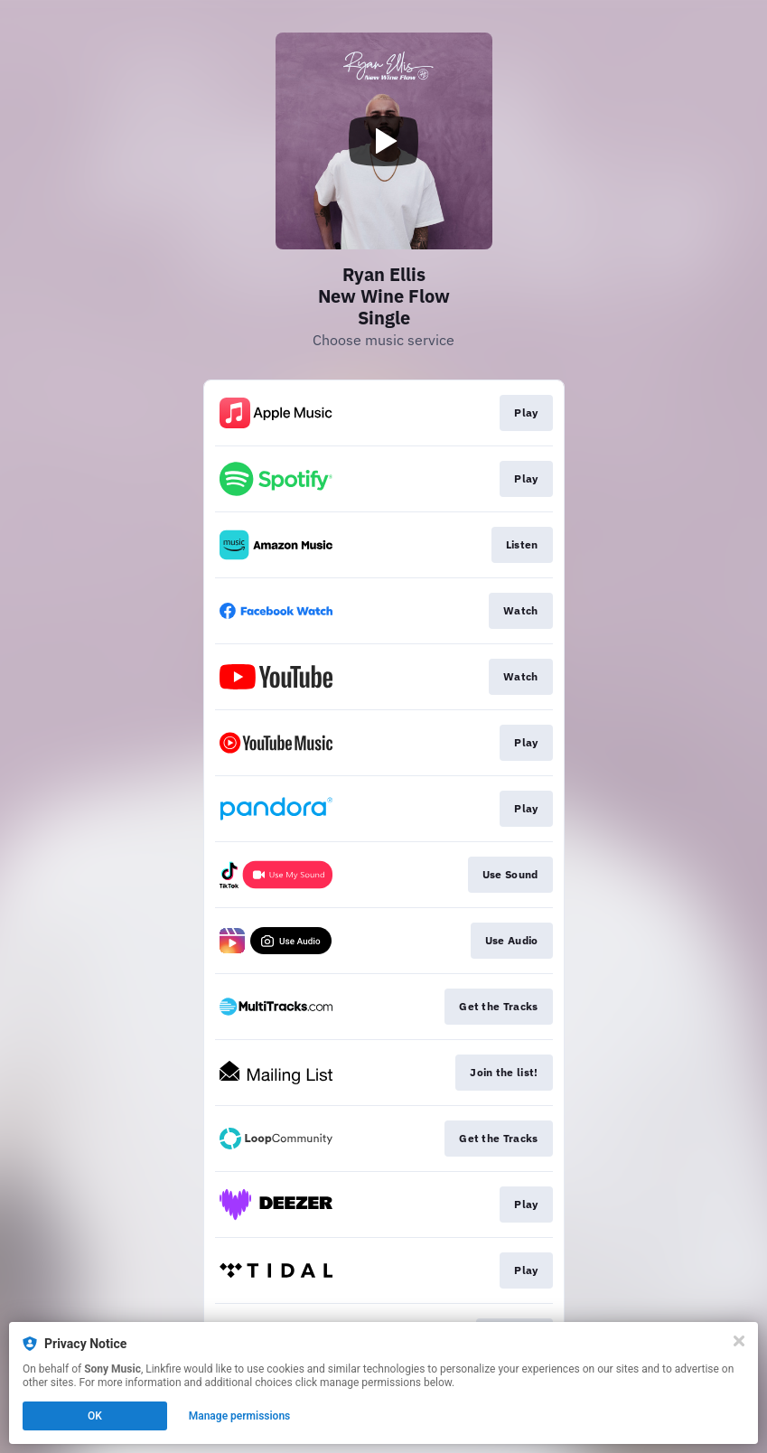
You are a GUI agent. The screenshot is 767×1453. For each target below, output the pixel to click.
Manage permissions (240, 1416)
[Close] (739, 1340)
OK (95, 1416)
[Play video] (384, 141)
